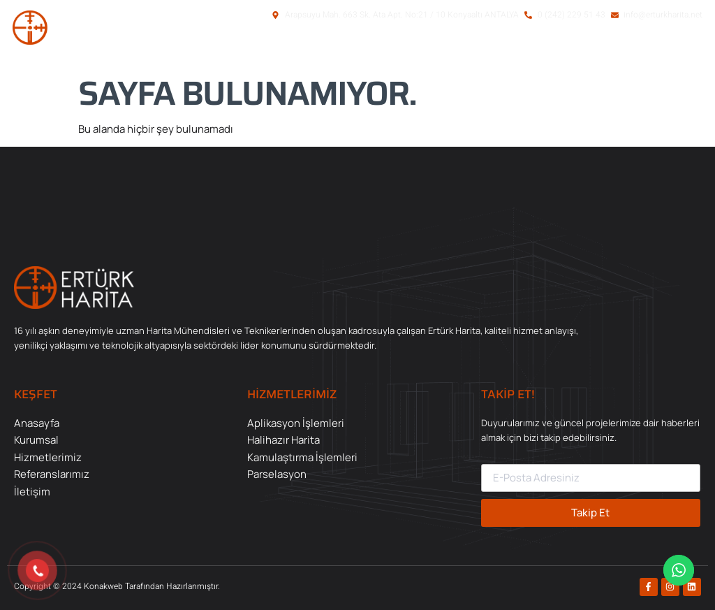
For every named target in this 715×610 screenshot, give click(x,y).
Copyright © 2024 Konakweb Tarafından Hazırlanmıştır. (117, 586)
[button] (630, 51)
